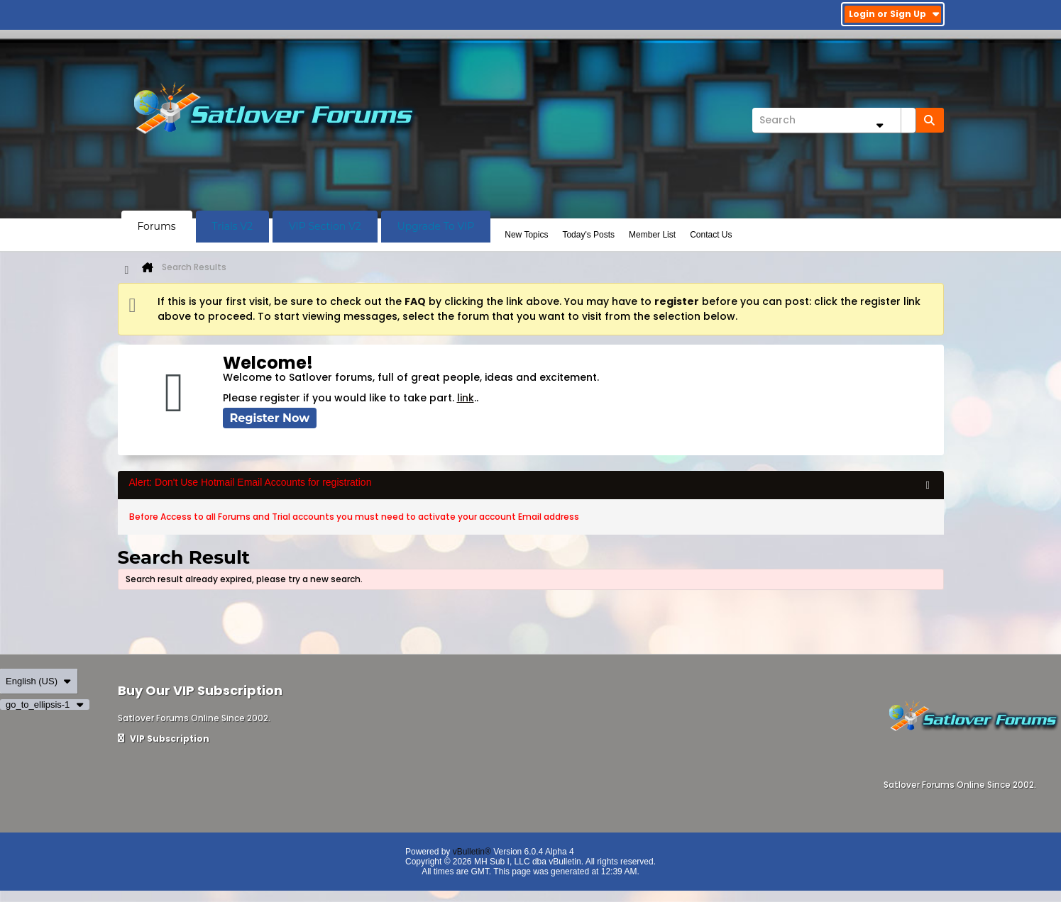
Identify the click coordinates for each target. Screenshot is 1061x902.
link (465, 398)
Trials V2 (232, 226)
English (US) (39, 681)
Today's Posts (588, 235)
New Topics (526, 235)
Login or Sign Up (894, 14)
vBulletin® (472, 852)
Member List (652, 235)
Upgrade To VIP (436, 226)
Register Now (270, 418)
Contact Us (711, 235)
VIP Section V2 (325, 226)
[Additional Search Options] (880, 125)
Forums (157, 226)
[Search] (834, 120)
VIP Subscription (163, 739)
